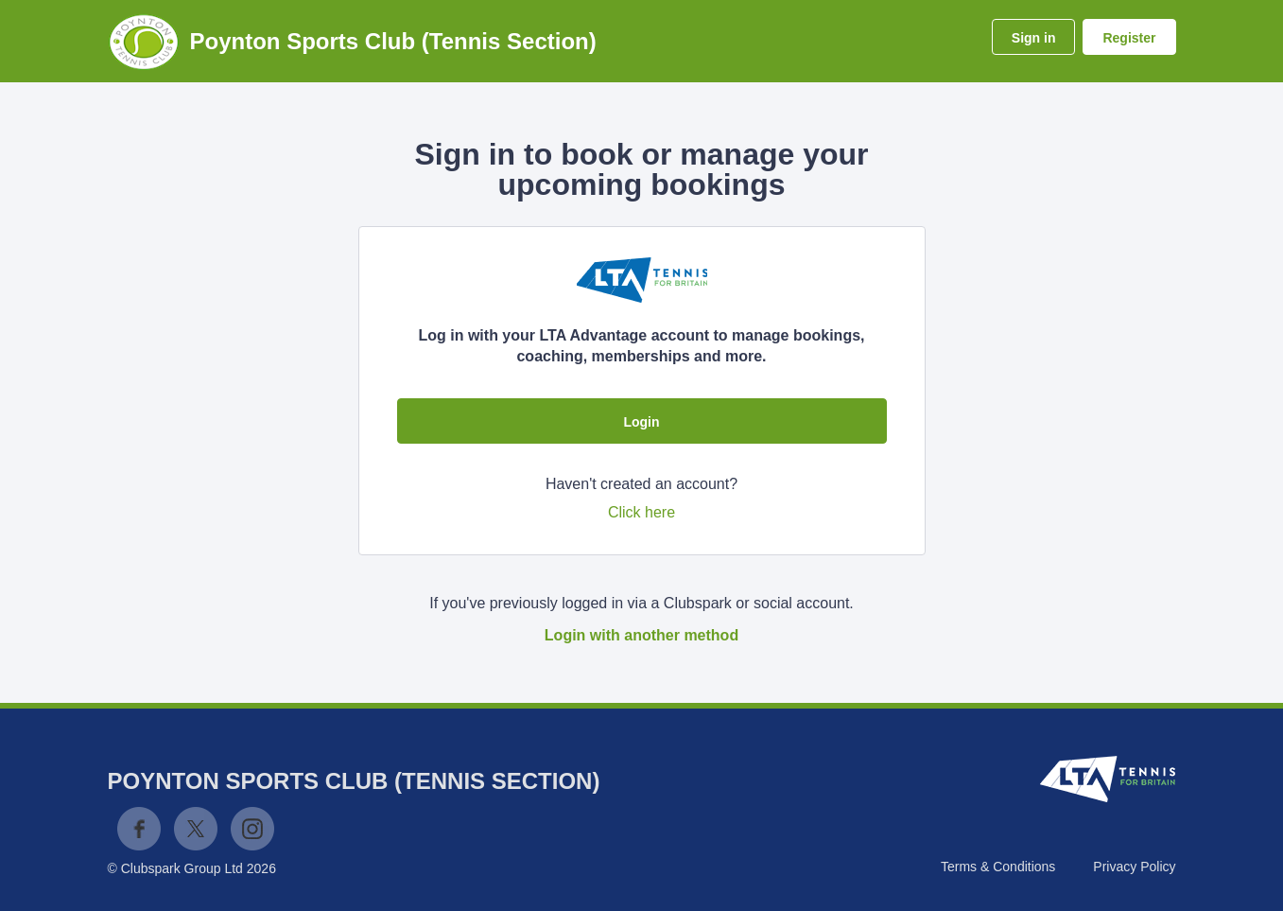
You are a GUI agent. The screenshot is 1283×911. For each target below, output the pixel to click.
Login (641, 421)
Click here (641, 512)
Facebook (139, 828)
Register (1128, 37)
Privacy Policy (1134, 866)
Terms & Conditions (998, 866)
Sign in (1034, 37)
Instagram (252, 828)
